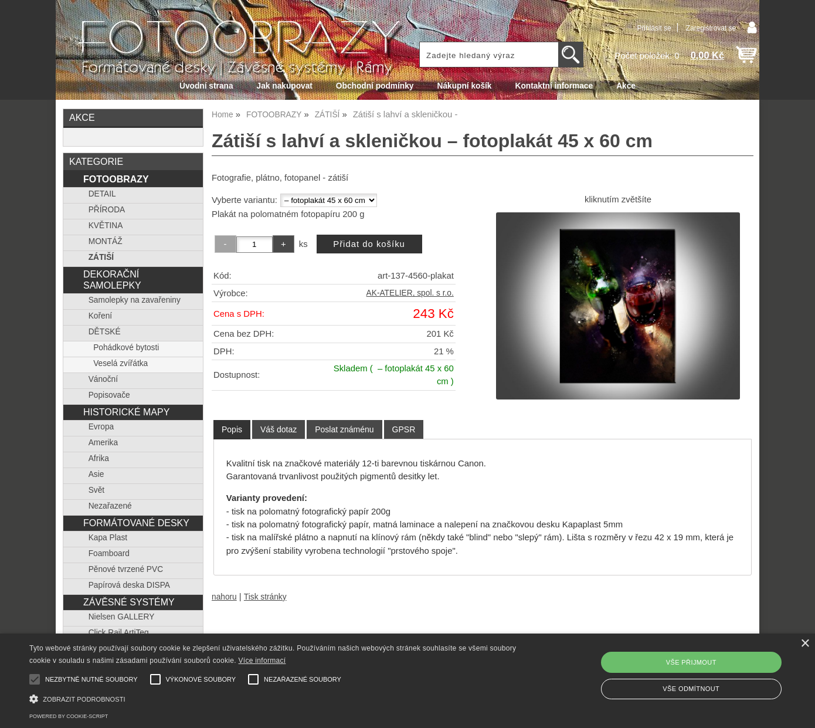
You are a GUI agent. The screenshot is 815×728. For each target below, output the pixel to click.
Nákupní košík (464, 86)
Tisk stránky (265, 596)
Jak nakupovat (285, 86)
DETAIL (102, 193)
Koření (100, 315)
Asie (96, 474)
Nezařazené (110, 506)
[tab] (231, 429)
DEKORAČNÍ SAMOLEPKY (112, 279)
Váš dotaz (278, 429)
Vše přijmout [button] (691, 662)
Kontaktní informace (554, 86)
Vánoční (103, 379)
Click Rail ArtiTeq (119, 632)
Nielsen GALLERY (122, 616)
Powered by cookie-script (68, 716)
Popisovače (109, 395)
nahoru (224, 596)
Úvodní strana (206, 86)
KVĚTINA (106, 225)
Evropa (101, 426)
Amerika (103, 442)
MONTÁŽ (106, 241)
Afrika (99, 458)
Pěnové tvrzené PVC (126, 569)
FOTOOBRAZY (116, 179)
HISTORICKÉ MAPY (126, 412)
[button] (275, 698)
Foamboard (109, 553)
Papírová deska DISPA (129, 585)
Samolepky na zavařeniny (135, 300)
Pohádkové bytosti (126, 347)
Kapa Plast (108, 537)
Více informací (262, 660)
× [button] (804, 643)
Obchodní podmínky (375, 86)
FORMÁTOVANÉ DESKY (136, 522)
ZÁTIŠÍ (101, 257)
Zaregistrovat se (711, 28)
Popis (232, 429)
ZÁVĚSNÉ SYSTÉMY (129, 602)
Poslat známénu (344, 429)
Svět (96, 490)
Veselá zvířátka (120, 363)
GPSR (404, 429)
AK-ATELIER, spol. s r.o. (410, 293)
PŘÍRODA (107, 209)
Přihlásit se (654, 28)
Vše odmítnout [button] (691, 688)
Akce (626, 86)
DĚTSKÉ (105, 331)
